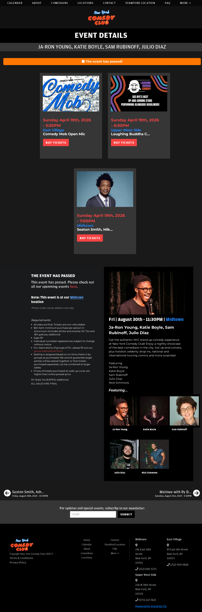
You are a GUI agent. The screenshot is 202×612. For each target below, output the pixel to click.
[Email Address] (93, 514)
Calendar (14, 3)
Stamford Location (140, 3)
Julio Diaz (119, 472)
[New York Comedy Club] (101, 17)
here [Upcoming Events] (73, 286)
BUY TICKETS (56, 142)
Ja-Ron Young (119, 429)
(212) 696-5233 (147, 569)
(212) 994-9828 (179, 564)
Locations (85, 3)
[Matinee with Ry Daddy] (177, 493)
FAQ (167, 3)
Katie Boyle (149, 429)
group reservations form (48, 351)
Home (87, 540)
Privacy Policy (18, 562)
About (37, 3)
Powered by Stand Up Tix (151, 606)
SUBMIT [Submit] (126, 514)
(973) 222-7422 (147, 600)
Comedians (59, 3)
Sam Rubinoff (179, 429)
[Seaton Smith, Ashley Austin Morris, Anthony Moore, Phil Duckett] (26, 493)
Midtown (76, 297)
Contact (109, 3)
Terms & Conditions (21, 558)
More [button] (185, 3)
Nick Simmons (149, 472)
